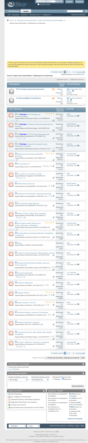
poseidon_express (33, 267)
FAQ (9, 14)
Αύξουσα (56, 379)
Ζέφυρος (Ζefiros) (23, 293)
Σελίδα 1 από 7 (58, 72)
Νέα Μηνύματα (14, 11)
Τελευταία (80, 72)
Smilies (73, 398)
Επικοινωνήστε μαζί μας (58, 426)
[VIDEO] (72, 407)
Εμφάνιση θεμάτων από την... (18, 377)
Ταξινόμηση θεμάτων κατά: (40, 377)
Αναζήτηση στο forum (76, 79)
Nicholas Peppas (32, 128)
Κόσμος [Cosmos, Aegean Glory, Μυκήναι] (31, 213)
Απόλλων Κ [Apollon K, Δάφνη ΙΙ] (28, 322)
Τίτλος (11, 109)
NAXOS (29, 285)
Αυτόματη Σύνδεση (44, 4)
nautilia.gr (70, 426)
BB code (72, 394)
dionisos (29, 305)
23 (24, 217)
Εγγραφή (79, 2)
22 (17, 229)
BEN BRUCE (30, 315)
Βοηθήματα (46, 14)
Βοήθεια (69, 2)
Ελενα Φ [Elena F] (23, 164)
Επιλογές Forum (35, 14)
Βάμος (19, 243)
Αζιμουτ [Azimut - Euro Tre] (26, 303)
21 (24, 138)
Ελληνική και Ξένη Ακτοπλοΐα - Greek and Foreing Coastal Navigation (40, 20)
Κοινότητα (24, 14)
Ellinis (29, 245)
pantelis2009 (31, 186)
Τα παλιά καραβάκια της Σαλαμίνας (28, 98)
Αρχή (82, 358)
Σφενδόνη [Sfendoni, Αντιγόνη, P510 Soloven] (32, 312)
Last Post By (71, 109)
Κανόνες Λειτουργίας (75, 419)
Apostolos (30, 136)
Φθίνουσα (66, 379)
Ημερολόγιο (15, 14)
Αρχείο (77, 426)
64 (17, 120)
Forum (26, 11)
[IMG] (79, 402)
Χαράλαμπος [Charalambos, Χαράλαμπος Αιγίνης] (34, 194)
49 (17, 160)
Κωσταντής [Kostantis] (24, 273)
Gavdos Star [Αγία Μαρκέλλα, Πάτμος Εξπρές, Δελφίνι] (35, 253)
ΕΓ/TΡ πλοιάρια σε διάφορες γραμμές (27, 115)
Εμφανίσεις (60, 111)
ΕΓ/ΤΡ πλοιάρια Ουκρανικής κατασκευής (30, 89)
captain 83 (30, 275)
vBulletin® (46, 434)
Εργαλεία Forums (62, 79)
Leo (28, 167)
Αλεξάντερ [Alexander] (25, 283)
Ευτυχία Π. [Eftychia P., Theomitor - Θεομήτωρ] (33, 342)
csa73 (29, 324)
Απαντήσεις (60, 109)
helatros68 (30, 215)
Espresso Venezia (32, 118)
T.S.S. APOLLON (13, 369)
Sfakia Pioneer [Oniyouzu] (26, 184)
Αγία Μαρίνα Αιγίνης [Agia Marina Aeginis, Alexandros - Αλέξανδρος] (28, 224)
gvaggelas (30, 176)
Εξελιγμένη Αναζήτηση (78, 14)
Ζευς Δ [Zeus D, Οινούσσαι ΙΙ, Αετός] (29, 174)
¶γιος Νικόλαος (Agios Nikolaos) (28, 203)
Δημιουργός (18, 109)
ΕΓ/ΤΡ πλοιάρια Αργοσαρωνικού (39, 134)
